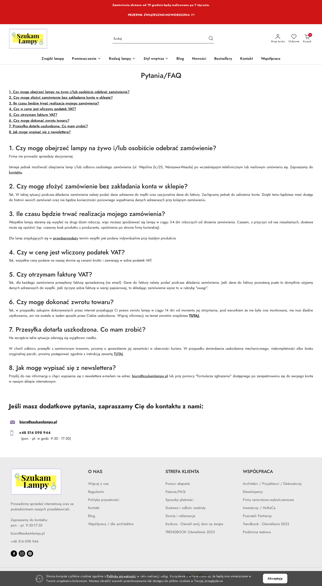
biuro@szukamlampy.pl (150, 376)
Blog (91, 516)
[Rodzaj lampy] (122, 59)
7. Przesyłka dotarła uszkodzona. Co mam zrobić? (48, 126)
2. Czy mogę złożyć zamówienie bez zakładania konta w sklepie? (61, 97)
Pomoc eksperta (177, 483)
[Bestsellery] (223, 59)
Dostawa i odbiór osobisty (185, 507)
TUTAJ (118, 354)
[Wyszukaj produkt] (163, 38)
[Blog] (180, 59)
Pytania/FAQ (175, 491)
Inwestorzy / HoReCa (259, 507)
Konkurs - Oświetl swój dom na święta (194, 524)
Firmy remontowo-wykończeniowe (268, 499)
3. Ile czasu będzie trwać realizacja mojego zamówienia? (54, 103)
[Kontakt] (246, 59)
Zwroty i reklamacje (180, 516)
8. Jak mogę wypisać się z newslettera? (40, 132)
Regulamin (96, 491)
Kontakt (93, 507)
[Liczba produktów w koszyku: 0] (307, 38)
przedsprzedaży (65, 238)
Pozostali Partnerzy (257, 516)
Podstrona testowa (257, 532)
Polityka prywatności (103, 499)
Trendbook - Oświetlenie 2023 (266, 524)
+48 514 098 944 (24, 541)
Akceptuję (275, 578)
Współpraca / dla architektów (111, 524)
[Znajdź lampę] (53, 59)
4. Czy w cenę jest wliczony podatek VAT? (42, 109)
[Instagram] (22, 553)
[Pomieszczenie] (86, 59)
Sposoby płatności (179, 499)
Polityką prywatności (121, 576)
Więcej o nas (98, 483)
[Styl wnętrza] (156, 59)
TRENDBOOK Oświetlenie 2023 (190, 532)
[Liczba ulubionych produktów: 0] (294, 38)
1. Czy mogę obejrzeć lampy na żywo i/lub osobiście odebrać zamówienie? (69, 91)
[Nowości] (199, 59)
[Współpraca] (270, 59)
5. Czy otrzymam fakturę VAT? (33, 114)
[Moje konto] (278, 38)
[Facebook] (14, 553)
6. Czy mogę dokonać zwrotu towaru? (39, 120)
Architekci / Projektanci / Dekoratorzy (272, 483)
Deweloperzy (253, 491)
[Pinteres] (30, 553)
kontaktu (15, 172)
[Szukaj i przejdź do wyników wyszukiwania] (211, 38)
